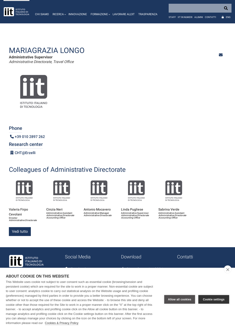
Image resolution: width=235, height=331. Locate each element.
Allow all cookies (179, 299)
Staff (172, 17)
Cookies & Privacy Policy (61, 323)
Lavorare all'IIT (124, 14)
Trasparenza (147, 14)
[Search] (200, 8)
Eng (228, 17)
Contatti (210, 17)
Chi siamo (42, 14)
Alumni (198, 17)
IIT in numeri (185, 17)
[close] (227, 269)
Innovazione (77, 14)
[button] (59, 11)
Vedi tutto (20, 231)
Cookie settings (213, 299)
